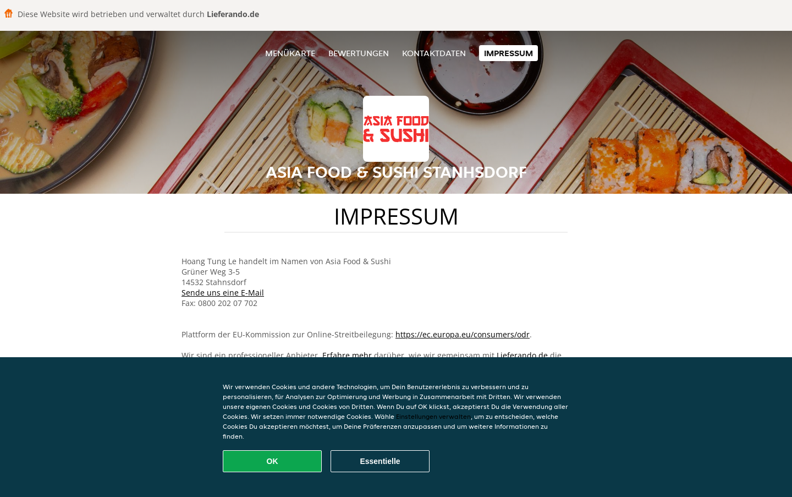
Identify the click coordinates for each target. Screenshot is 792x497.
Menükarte (290, 53)
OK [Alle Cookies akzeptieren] (272, 461)
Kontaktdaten (434, 53)
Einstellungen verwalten (433, 416)
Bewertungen (358, 53)
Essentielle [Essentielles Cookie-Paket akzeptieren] (380, 461)
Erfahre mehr (347, 355)
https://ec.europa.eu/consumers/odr (462, 334)
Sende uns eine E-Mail (223, 292)
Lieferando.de (522, 355)
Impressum (508, 53)
